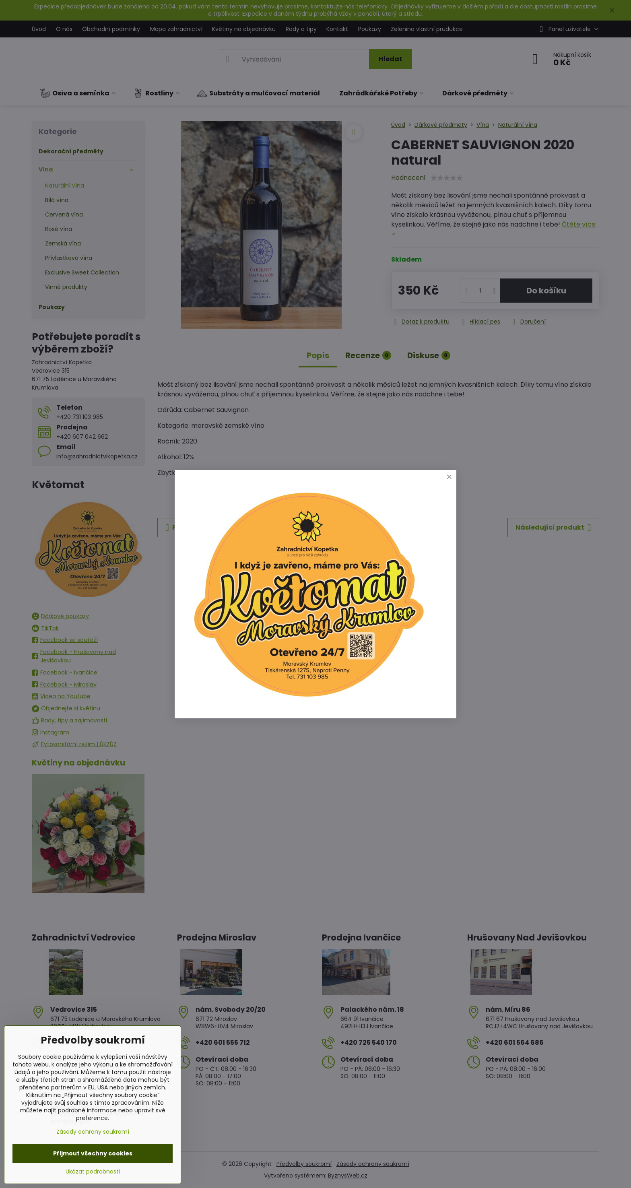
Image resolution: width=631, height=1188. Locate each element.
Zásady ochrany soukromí (92, 1132)
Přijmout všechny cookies (92, 1153)
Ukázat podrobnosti (93, 1172)
